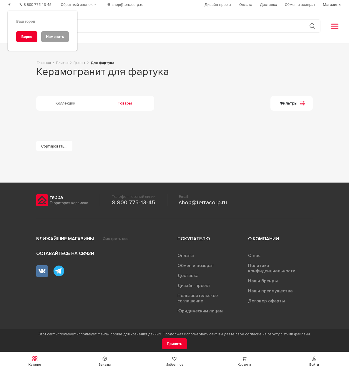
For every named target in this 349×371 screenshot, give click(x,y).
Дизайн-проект (193, 285)
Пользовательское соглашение (197, 298)
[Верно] (26, 36)
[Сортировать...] (54, 146)
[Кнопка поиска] (312, 26)
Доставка (188, 275)
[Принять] (174, 343)
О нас (254, 255)
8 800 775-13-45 (133, 202)
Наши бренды (263, 281)
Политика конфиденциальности (271, 268)
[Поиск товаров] (171, 26)
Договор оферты (266, 301)
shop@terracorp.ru (203, 202)
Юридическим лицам (200, 311)
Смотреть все (116, 238)
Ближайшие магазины (65, 239)
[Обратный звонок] (79, 4)
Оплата (185, 255)
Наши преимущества (270, 291)
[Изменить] (55, 36)
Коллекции (65, 103)
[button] (35, 361)
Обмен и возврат (195, 265)
